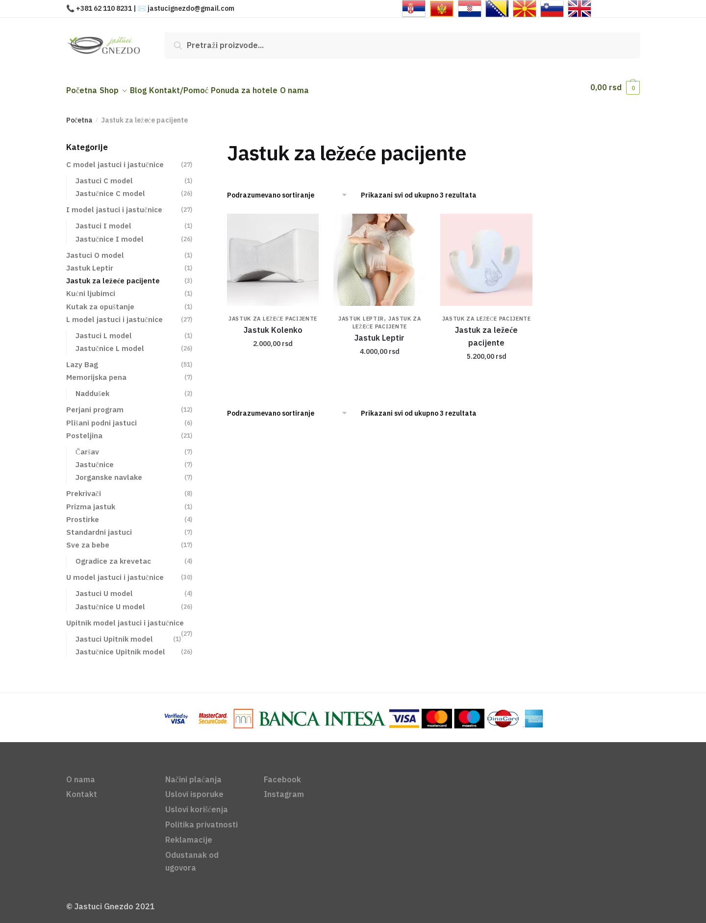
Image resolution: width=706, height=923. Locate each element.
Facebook (282, 773)
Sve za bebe (87, 539)
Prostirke (82, 513)
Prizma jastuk (90, 500)
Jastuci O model (95, 249)
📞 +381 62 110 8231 (99, 8)
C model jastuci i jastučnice (115, 158)
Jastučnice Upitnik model (120, 645)
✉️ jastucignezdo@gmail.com (186, 8)
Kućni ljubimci (90, 287)
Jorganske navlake (109, 471)
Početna (79, 114)
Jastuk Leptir (361, 312)
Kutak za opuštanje (100, 300)
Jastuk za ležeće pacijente (272, 312)
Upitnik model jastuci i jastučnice (125, 617)
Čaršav (87, 445)
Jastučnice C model (110, 187)
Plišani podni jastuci (101, 417)
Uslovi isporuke (194, 788)
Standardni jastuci (99, 526)
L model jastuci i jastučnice (114, 313)
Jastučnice (95, 458)
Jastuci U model (104, 587)
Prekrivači (83, 487)
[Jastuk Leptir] (379, 254)
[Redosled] (290, 189)
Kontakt (81, 788)
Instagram (284, 788)
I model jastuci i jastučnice (114, 203)
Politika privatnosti (201, 818)
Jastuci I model (103, 220)
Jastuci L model (104, 329)
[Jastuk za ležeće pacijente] (486, 254)
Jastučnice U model (110, 600)
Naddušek (92, 387)
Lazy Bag (82, 358)
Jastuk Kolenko (273, 324)
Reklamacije (188, 834)
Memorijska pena (96, 371)
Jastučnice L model (110, 342)
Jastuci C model (104, 174)
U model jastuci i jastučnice (115, 571)
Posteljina (84, 429)
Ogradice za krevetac (113, 555)
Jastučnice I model (110, 233)
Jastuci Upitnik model (114, 633)
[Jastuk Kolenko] (273, 254)
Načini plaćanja (193, 773)
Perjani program (95, 403)
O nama (80, 773)
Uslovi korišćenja (196, 803)
